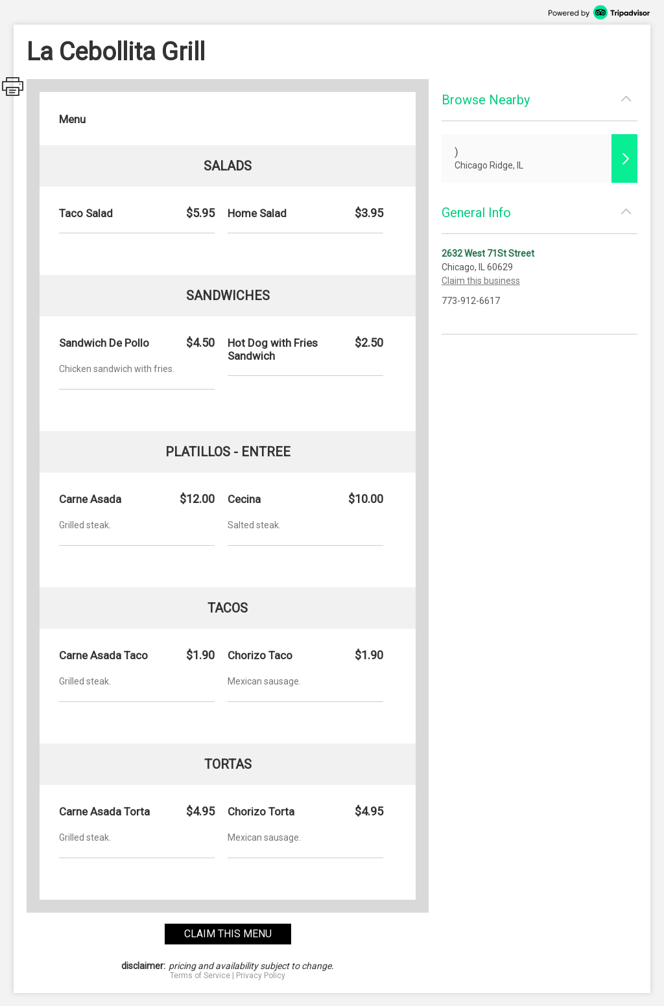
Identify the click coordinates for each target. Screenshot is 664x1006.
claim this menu (228, 934)
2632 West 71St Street (488, 253)
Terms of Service (200, 975)
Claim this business (481, 280)
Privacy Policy (260, 975)
